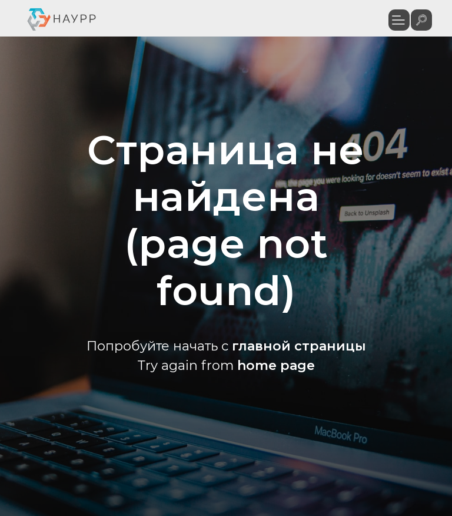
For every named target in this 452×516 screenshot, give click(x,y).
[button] (399, 20)
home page (276, 365)
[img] (421, 20)
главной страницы (299, 346)
